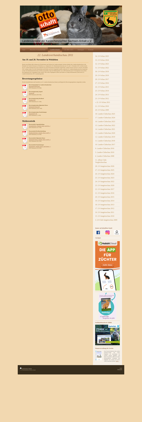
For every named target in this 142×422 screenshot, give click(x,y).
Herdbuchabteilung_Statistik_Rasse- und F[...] (40, 132)
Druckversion (24, 368)
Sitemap (30, 368)
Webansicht (119, 369)
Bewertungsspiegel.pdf (34, 86)
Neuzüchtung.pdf (33, 113)
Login (121, 368)
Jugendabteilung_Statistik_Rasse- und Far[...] (39, 126)
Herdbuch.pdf (32, 100)
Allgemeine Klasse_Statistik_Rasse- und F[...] (39, 139)
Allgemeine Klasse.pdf (34, 106)
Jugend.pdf (31, 93)
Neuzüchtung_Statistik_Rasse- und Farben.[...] (40, 146)
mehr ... (117, 361)
